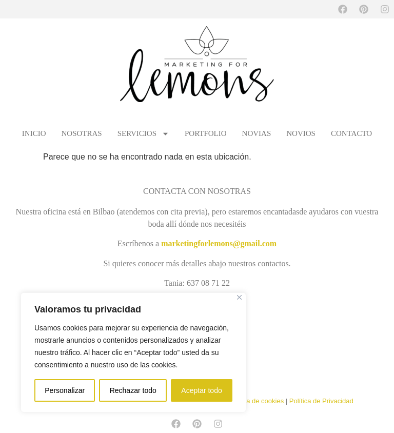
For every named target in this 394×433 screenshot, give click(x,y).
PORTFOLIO (206, 133)
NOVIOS (301, 133)
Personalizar (65, 390)
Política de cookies (256, 401)
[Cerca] (239, 297)
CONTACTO (351, 133)
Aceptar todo (201, 390)
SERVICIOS (143, 133)
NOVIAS (256, 133)
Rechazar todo (133, 390)
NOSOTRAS (82, 133)
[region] (133, 352)
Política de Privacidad (321, 401)
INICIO (34, 133)
